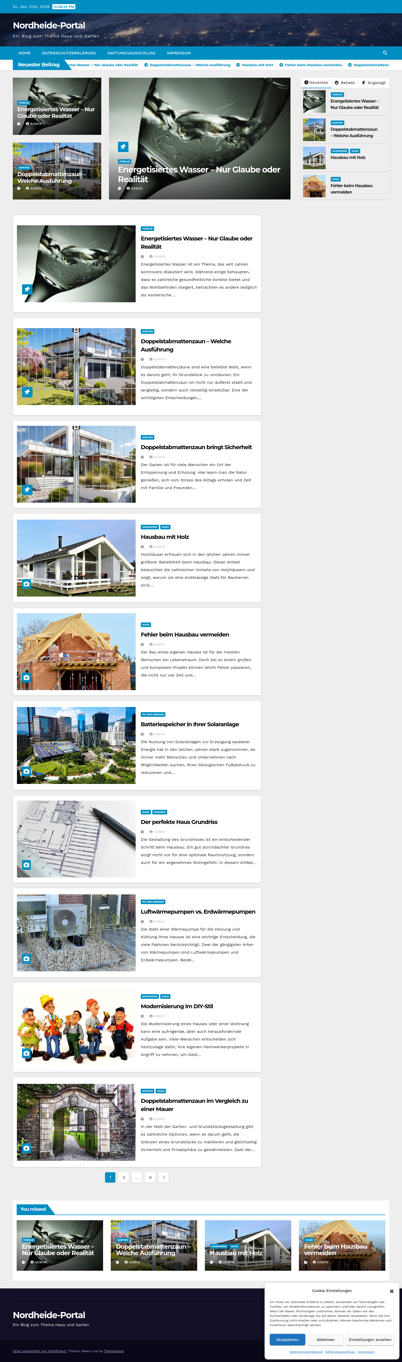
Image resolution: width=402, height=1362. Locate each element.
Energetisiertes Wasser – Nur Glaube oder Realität (55, 112)
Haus (354, 150)
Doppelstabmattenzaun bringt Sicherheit (196, 447)
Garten (24, 167)
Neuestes (316, 82)
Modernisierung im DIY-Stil (177, 1006)
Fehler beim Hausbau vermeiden (185, 634)
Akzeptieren (287, 1339)
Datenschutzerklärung (306, 1352)
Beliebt (345, 82)
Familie (24, 102)
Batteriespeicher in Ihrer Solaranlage (190, 724)
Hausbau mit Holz (348, 157)
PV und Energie (153, 714)
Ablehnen (326, 1339)
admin (34, 124)
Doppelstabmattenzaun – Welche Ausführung (51, 177)
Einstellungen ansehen (370, 1339)
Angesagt (374, 82)
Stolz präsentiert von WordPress (39, 1351)
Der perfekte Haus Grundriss (179, 822)
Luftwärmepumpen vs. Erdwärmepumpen (198, 911)
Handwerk (339, 150)
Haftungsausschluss (340, 1352)
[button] (391, 1290)
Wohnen (160, 812)
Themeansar (114, 1351)
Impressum (366, 1352)
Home (24, 53)
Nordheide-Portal (49, 25)
